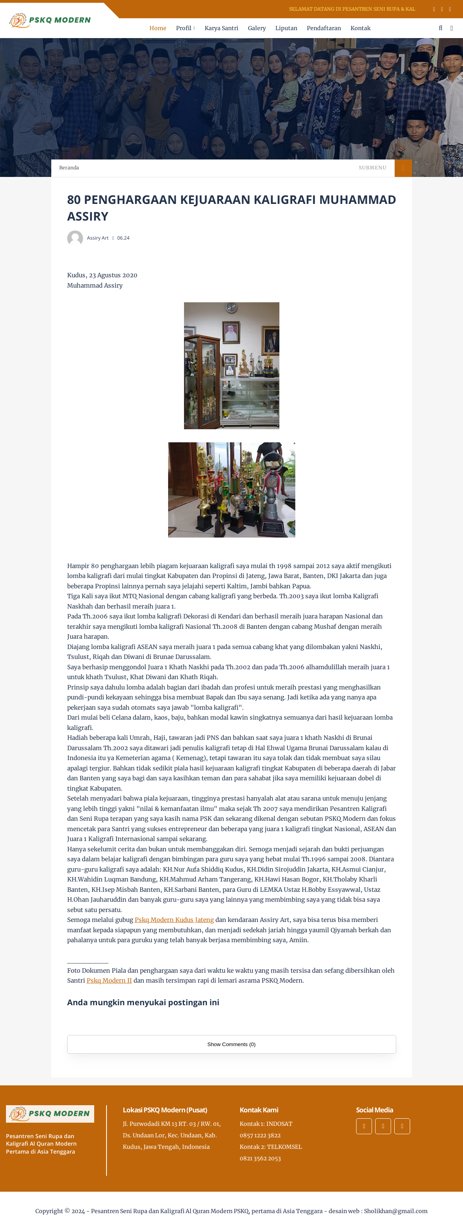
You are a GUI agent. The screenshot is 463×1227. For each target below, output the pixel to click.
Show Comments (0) (231, 1044)
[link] (174, 920)
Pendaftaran (324, 28)
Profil (184, 28)
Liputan (286, 28)
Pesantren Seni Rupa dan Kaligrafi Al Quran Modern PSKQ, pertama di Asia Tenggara (207, 1211)
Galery (257, 28)
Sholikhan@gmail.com (396, 1211)
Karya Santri (221, 28)
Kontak (360, 28)
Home (158, 28)
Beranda (69, 168)
